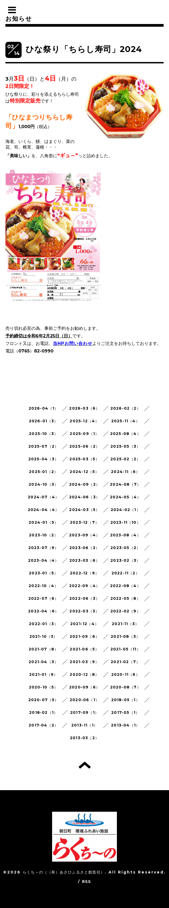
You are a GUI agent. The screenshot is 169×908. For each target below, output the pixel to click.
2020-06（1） (84, 699)
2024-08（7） (125, 484)
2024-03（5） (84, 509)
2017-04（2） (43, 725)
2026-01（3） (43, 421)
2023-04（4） (43, 560)
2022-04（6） (43, 611)
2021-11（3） (125, 623)
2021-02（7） (125, 661)
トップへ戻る (85, 765)
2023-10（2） (43, 535)
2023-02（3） (125, 560)
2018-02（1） (43, 712)
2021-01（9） (43, 674)
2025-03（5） (84, 459)
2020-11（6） (125, 674)
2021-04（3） (43, 661)
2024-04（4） (43, 509)
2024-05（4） (125, 497)
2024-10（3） (43, 484)
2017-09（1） (84, 712)
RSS (86, 881)
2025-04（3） (43, 459)
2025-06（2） (84, 446)
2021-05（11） (125, 649)
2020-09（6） (84, 687)
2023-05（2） (125, 547)
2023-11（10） (125, 522)
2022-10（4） (43, 585)
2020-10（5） (43, 687)
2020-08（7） (125, 687)
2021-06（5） (84, 649)
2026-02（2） (125, 408)
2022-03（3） (84, 611)
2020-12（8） (84, 674)
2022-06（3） (84, 598)
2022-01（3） (43, 623)
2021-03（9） (84, 661)
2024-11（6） (125, 471)
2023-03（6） (84, 560)
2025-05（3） (125, 446)
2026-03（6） (84, 408)
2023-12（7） (84, 522)
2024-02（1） (125, 509)
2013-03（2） (84, 737)
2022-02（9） (125, 611)
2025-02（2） (125, 459)
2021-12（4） (84, 623)
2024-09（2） (84, 484)
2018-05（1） (125, 699)
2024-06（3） (84, 497)
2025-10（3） (43, 433)
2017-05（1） (125, 712)
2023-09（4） (84, 535)
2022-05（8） (125, 598)
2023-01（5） (43, 573)
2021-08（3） (125, 636)
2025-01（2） (43, 471)
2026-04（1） (44, 408)
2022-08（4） (125, 585)
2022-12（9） (84, 573)
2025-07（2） (43, 446)
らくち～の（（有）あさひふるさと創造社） (64, 872)
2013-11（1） (84, 725)
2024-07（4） (43, 497)
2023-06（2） (84, 547)
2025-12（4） (84, 421)
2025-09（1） (84, 433)
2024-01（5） (43, 522)
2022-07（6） (43, 598)
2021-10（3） (43, 636)
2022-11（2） (125, 573)
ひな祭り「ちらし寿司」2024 (84, 49)
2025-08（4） (125, 433)
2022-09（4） (84, 585)
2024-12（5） (84, 471)
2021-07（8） (43, 649)
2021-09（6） (84, 636)
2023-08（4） (125, 535)
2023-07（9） (43, 547)
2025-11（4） (125, 421)
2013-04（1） (125, 725)
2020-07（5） (43, 699)
